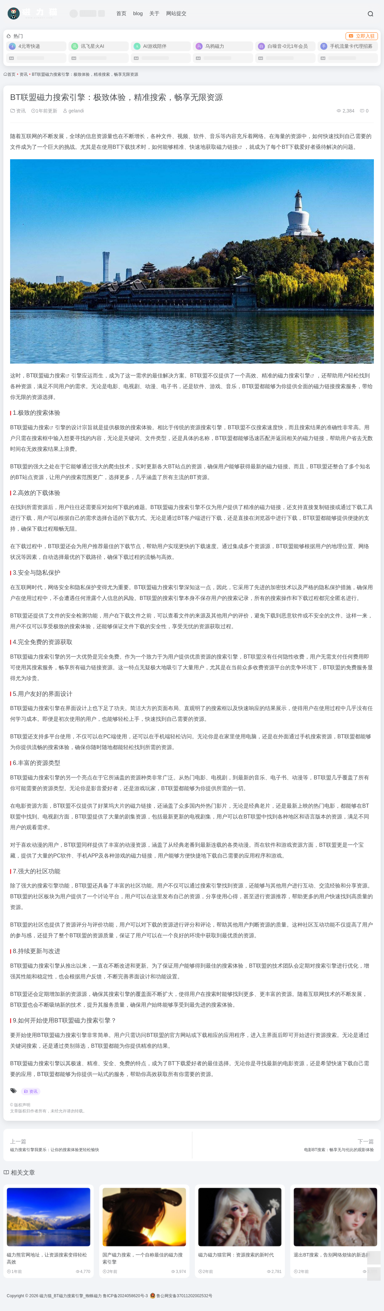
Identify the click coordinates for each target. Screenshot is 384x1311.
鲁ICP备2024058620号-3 (125, 1295)
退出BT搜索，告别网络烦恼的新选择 (332, 1254)
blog (138, 13)
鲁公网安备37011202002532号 (181, 1295)
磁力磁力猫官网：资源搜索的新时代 (236, 1254)
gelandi (73, 110)
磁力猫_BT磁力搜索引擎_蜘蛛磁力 (70, 1295)
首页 (121, 13)
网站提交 (176, 13)
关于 (154, 13)
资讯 (24, 74)
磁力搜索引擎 (294, 375)
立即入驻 (362, 36)
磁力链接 (227, 147)
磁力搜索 (54, 375)
